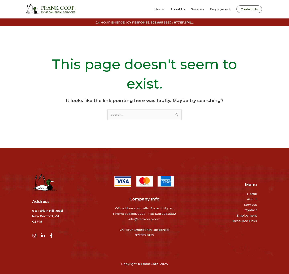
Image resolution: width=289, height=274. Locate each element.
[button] (249, 9)
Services (250, 205)
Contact (251, 210)
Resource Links (245, 221)
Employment (246, 215)
